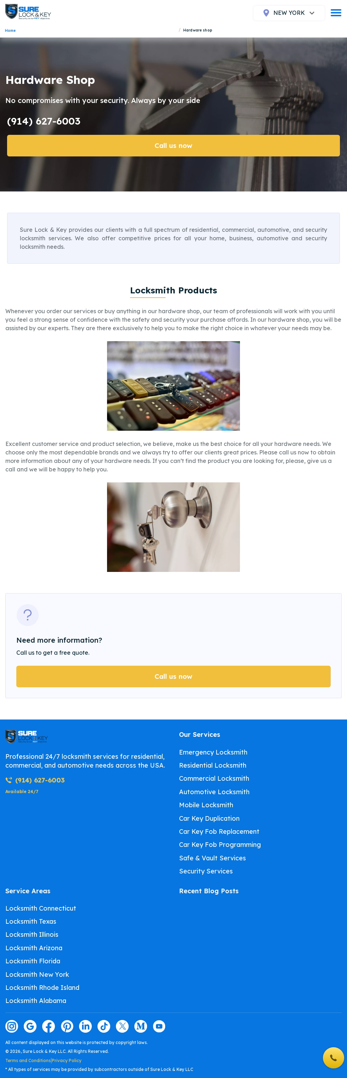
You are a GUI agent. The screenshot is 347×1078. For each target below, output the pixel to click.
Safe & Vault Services (212, 858)
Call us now (173, 145)
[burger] (336, 12)
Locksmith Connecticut (40, 908)
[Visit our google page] (30, 1026)
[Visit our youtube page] (159, 1026)
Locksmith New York (37, 974)
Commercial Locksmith (214, 778)
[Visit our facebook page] (48, 1026)
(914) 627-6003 (43, 121)
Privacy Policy (67, 1060)
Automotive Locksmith (214, 792)
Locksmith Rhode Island (42, 988)
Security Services (206, 871)
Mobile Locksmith (206, 805)
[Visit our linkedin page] (85, 1026)
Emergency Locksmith (213, 752)
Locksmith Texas (30, 921)
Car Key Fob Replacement (219, 831)
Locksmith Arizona (33, 948)
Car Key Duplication (209, 818)
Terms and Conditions (28, 1060)
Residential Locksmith (212, 765)
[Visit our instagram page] (11, 1026)
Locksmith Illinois (31, 934)
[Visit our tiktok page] (103, 1026)
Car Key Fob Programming (220, 845)
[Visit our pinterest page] (67, 1026)
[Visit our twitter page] (122, 1026)
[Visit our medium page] (140, 1026)
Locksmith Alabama (35, 1001)
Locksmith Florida (32, 961)
